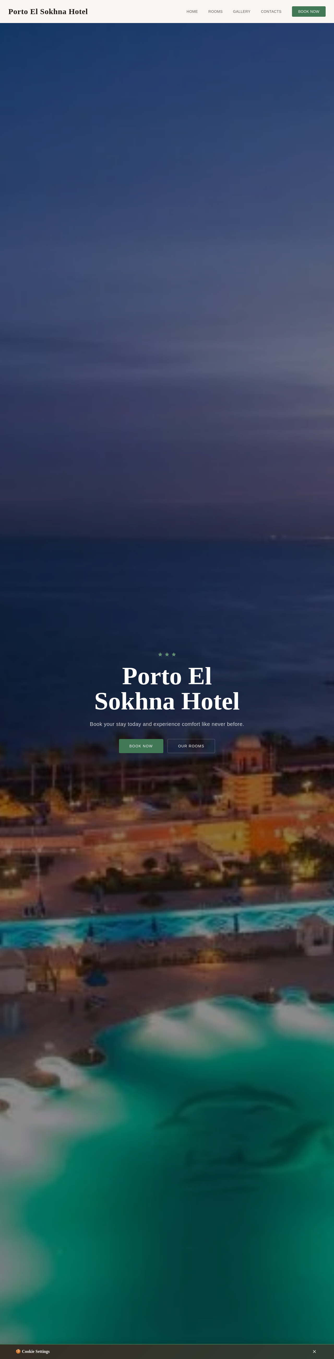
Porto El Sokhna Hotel (48, 11)
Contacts (271, 11)
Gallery (241, 11)
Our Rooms (191, 746)
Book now (308, 11)
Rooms (215, 11)
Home (192, 11)
